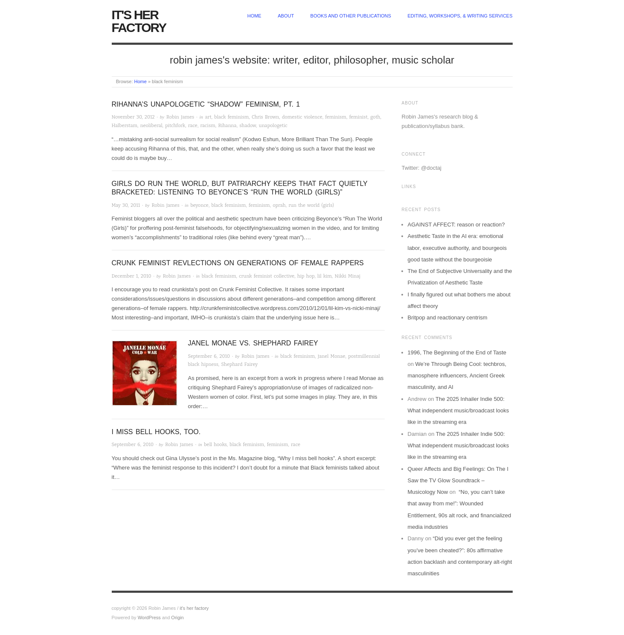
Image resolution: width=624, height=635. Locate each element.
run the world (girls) (311, 205)
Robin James (180, 117)
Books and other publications (351, 15)
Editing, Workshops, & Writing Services (459, 15)
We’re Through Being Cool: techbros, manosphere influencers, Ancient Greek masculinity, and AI (457, 376)
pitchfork (175, 125)
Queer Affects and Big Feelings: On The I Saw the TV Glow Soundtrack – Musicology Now (458, 481)
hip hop (305, 276)
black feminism (231, 117)
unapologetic (273, 125)
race (192, 125)
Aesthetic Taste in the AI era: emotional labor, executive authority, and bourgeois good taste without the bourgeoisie (457, 248)
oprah (279, 205)
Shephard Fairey (239, 364)
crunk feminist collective (266, 276)
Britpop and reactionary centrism (448, 317)
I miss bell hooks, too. (156, 431)
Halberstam (125, 125)
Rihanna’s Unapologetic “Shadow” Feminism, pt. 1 (206, 104)
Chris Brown (265, 117)
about (286, 15)
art (208, 117)
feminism (335, 117)
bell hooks (215, 444)
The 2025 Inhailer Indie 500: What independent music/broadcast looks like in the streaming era (458, 411)
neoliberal (151, 125)
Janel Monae (331, 356)
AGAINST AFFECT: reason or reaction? (456, 224)
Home (140, 81)
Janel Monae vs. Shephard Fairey (253, 343)
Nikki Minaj (347, 276)
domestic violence (302, 117)
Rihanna (227, 125)
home (254, 15)
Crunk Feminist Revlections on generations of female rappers (238, 263)
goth (375, 117)
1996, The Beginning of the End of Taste (457, 352)
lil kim (324, 276)
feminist (358, 117)
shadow (247, 125)
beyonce (199, 205)
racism (207, 125)
